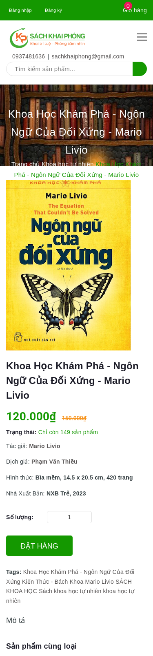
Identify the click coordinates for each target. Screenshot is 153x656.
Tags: (14, 572)
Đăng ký (53, 10)
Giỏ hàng (135, 10)
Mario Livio (44, 446)
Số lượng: (19, 517)
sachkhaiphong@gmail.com (88, 56)
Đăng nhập (20, 10)
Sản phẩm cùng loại (41, 646)
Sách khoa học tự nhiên (70, 591)
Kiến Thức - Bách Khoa (52, 581)
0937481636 (28, 56)
